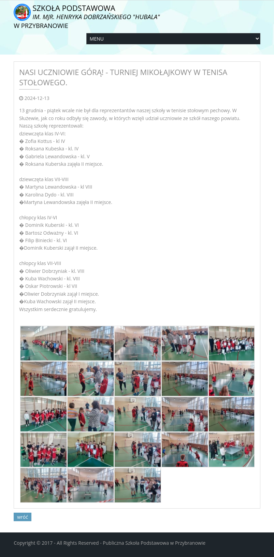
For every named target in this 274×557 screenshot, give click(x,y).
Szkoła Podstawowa (87, 16)
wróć (22, 517)
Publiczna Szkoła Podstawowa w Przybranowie (154, 543)
